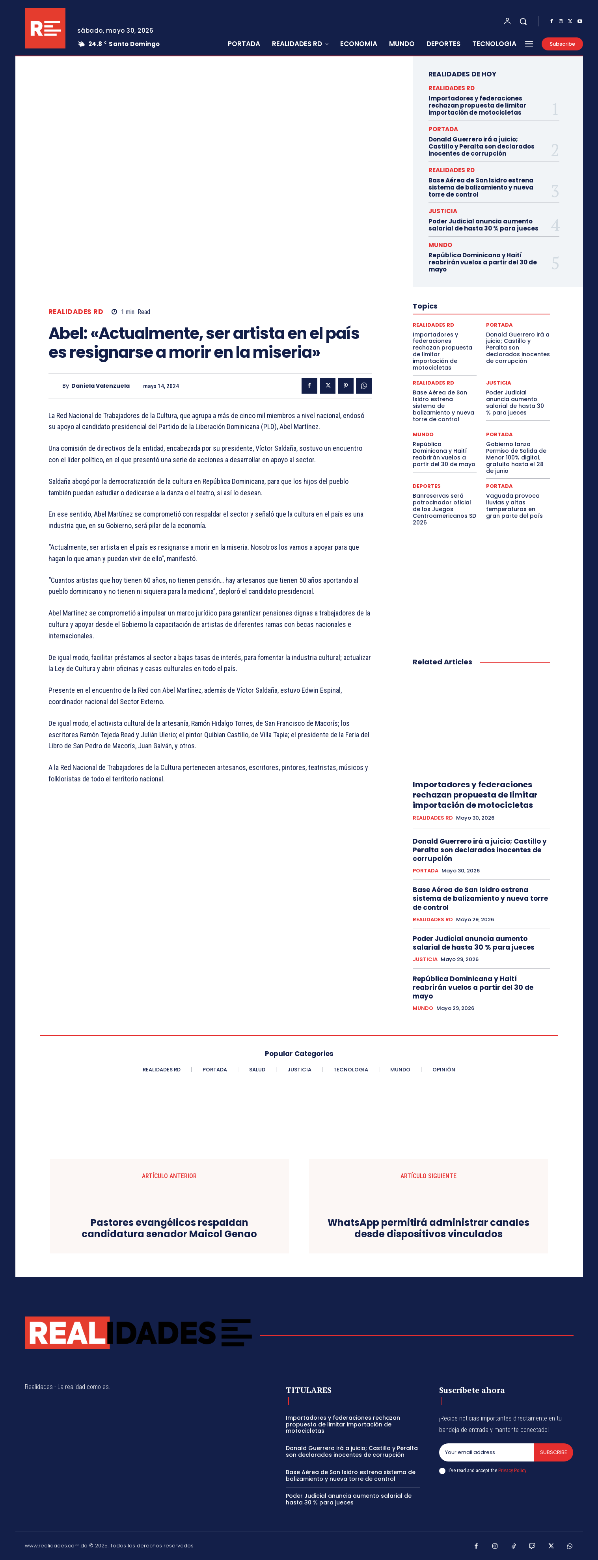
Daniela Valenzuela (100, 386)
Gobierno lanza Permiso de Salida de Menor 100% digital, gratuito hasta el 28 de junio (516, 457)
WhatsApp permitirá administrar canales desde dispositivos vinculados (428, 1228)
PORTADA (443, 129)
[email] (487, 1452)
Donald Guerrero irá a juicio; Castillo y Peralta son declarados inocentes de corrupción (481, 146)
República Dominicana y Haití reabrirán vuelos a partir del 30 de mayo (482, 262)
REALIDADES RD (76, 312)
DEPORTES (427, 486)
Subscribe (553, 1452)
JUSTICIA (442, 211)
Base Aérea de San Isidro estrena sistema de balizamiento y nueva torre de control (480, 187)
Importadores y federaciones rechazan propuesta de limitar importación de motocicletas (477, 105)
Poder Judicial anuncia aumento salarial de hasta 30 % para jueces (483, 224)
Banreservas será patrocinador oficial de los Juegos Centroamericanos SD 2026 (444, 509)
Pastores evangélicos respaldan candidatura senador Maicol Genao (169, 1228)
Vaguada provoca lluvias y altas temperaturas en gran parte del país (514, 505)
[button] (523, 21)
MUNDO (440, 245)
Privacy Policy (512, 1470)
